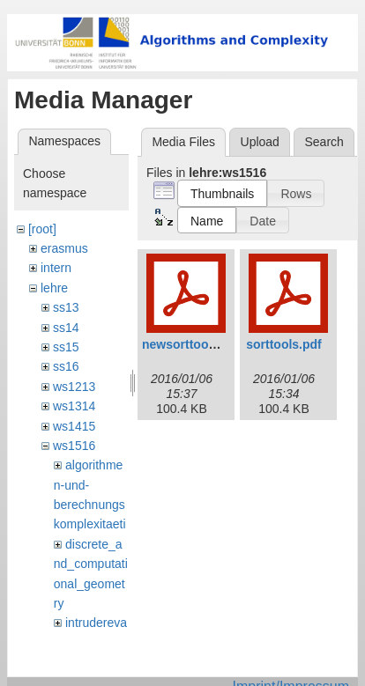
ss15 (66, 347)
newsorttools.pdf (192, 344)
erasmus (64, 248)
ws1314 (74, 406)
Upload (260, 142)
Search (323, 142)
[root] (42, 229)
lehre (54, 288)
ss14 (66, 328)
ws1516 (74, 446)
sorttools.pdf (284, 344)
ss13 (66, 307)
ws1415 (74, 426)
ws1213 (74, 387)
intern (56, 268)
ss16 (66, 366)
